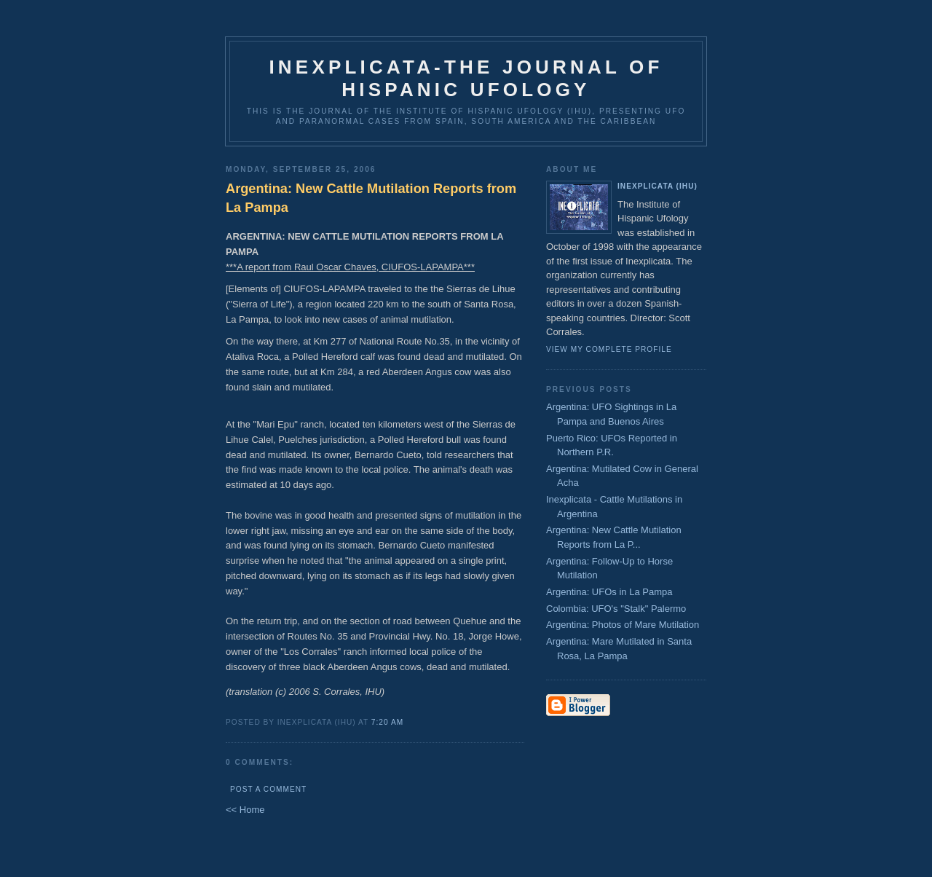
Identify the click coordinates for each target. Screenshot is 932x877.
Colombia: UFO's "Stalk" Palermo (616, 608)
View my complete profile (609, 349)
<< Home (245, 809)
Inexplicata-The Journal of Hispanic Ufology (466, 78)
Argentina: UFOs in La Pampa (609, 591)
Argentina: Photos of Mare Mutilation (622, 624)
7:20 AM (387, 722)
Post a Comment (268, 789)
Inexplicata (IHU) (657, 186)
